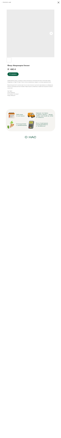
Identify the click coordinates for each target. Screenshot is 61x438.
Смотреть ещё (7, 2)
